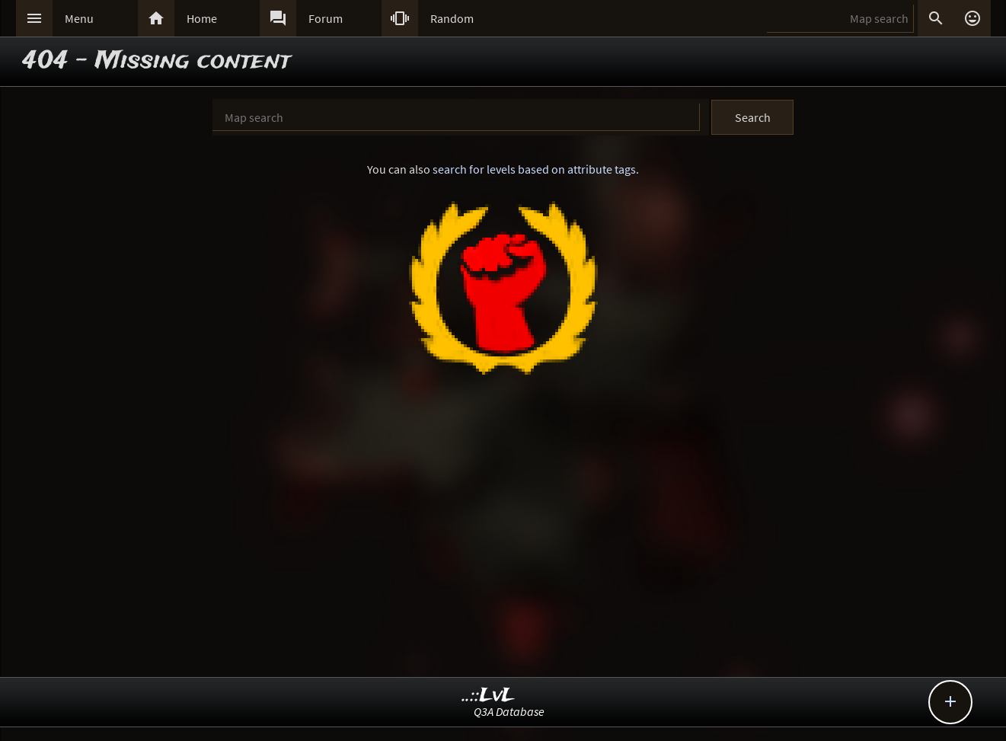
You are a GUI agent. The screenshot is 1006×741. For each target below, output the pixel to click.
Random (452, 18)
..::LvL (488, 695)
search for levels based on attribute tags (534, 169)
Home (202, 18)
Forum (325, 18)
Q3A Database (509, 711)
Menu (79, 18)
